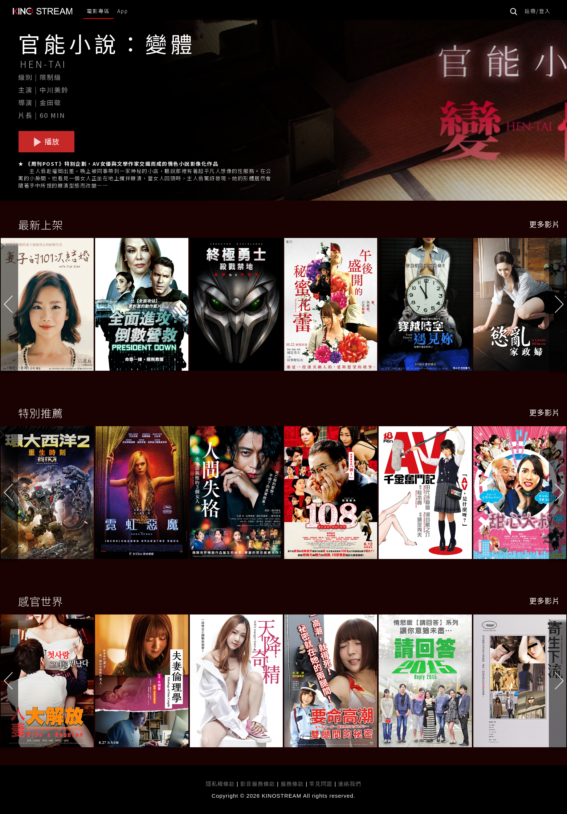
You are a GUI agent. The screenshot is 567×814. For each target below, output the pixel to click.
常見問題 (321, 784)
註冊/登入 (538, 11)
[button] (558, 305)
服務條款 (293, 784)
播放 (46, 141)
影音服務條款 (257, 784)
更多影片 (544, 224)
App (122, 11)
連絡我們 (349, 784)
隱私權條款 (220, 784)
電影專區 (98, 11)
